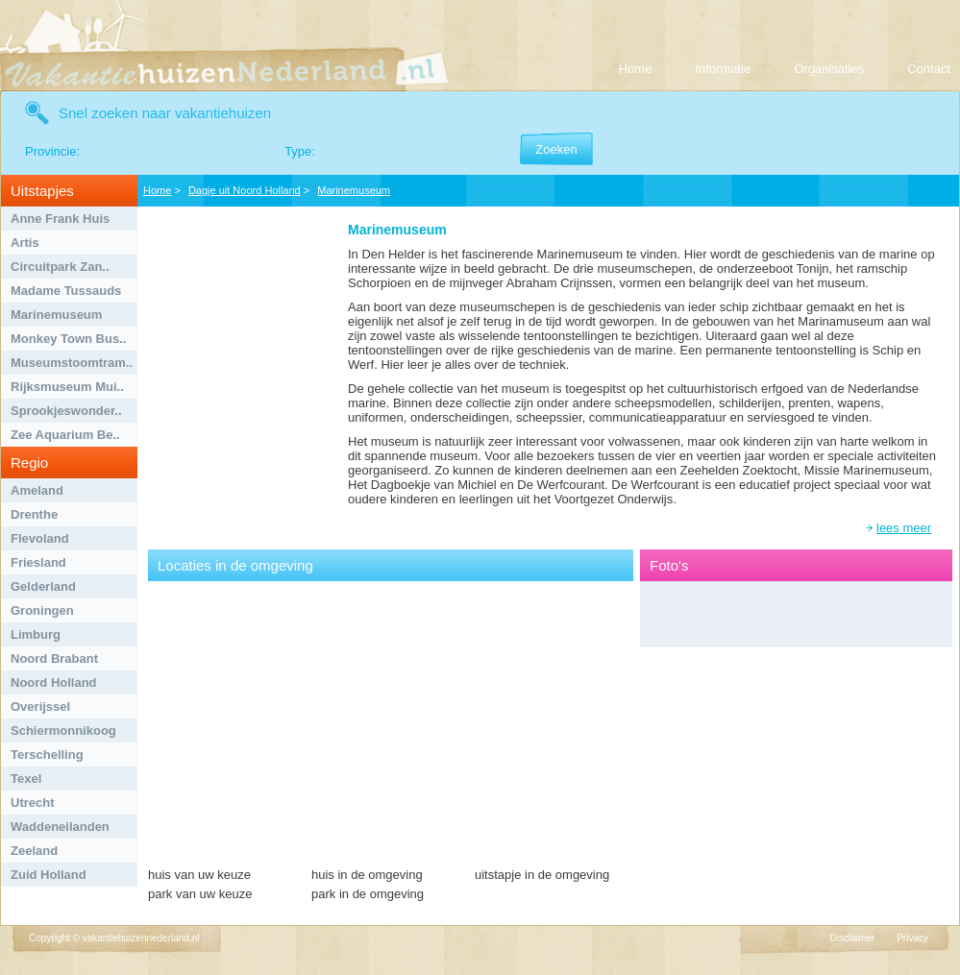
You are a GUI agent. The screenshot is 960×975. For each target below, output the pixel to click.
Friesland (38, 562)
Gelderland (43, 586)
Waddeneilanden (60, 826)
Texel (26, 778)
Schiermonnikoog (63, 730)
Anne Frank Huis (60, 218)
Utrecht (33, 802)
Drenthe (34, 514)
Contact (928, 68)
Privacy (912, 938)
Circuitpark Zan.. (60, 266)
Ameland (37, 490)
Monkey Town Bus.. (68, 338)
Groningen (42, 610)
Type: (299, 151)
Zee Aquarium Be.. (65, 434)
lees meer (903, 528)
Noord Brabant (54, 658)
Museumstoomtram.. (72, 362)
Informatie (723, 68)
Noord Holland (54, 682)
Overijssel (40, 706)
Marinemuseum (56, 314)
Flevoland (40, 538)
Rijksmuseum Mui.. (67, 386)
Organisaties (829, 68)
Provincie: (52, 151)
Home (635, 68)
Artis (25, 242)
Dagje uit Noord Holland (244, 190)
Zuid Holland (48, 874)
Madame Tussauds (66, 290)
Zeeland (34, 850)
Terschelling (47, 754)
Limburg (36, 634)
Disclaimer (852, 938)
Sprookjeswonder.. (66, 410)
